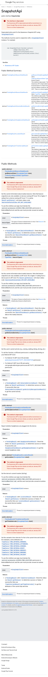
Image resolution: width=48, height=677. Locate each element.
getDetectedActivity (37, 106)
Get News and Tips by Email (9, 650)
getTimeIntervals (36, 146)
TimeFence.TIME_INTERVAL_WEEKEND (14, 552)
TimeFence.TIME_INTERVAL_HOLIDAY (14, 554)
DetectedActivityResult (22, 106)
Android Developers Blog (8, 647)
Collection (34, 78)
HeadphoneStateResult (22, 120)
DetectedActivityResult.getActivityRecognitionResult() (25, 389)
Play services (14, 2)
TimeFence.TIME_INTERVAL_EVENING (14, 546)
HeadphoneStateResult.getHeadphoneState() (21, 448)
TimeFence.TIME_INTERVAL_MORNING (14, 542)
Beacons (41, 221)
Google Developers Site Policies (24, 605)
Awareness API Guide (12, 65)
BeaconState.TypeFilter (20, 175)
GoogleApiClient (7, 34)
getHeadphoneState (37, 120)
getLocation (34, 134)
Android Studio (5, 668)
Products (9, 6)
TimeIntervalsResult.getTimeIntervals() (19, 584)
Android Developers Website (9, 657)
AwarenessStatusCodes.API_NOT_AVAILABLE (16, 202)
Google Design (5, 660)
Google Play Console (7, 671)
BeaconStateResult (21, 75)
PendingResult (11, 75)
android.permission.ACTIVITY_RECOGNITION (19, 360)
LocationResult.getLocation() (29, 501)
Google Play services (19, 6)
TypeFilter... (38, 94)
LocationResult (20, 134)
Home (3, 6)
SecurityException (7, 245)
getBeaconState (36, 75)
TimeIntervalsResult (21, 146)
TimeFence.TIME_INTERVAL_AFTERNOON (15, 544)
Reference (29, 6)
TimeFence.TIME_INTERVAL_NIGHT (13, 548)
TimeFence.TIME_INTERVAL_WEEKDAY (14, 550)
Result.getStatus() (8, 200)
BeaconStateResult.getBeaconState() (29, 235)
